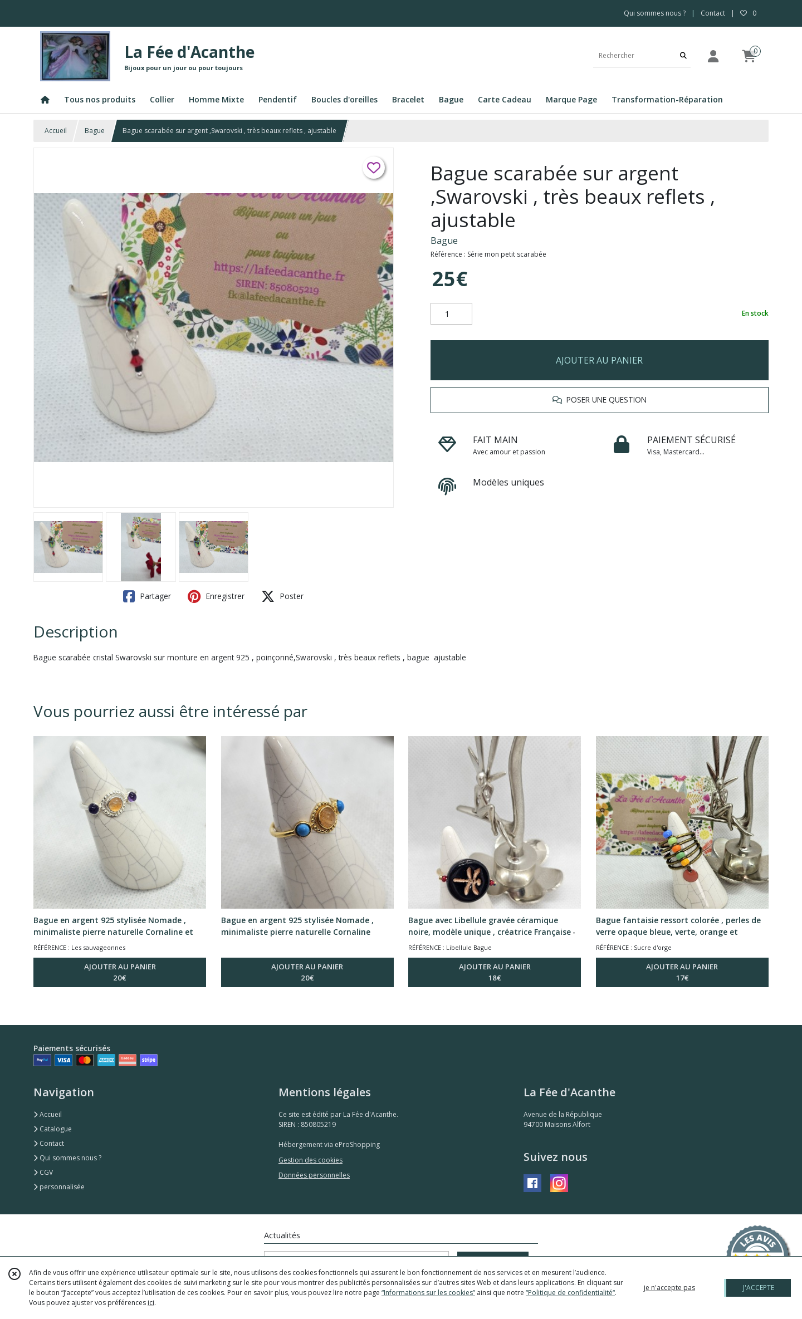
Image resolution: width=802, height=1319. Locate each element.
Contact (713, 13)
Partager (147, 596)
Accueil (56, 130)
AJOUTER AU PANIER (599, 360)
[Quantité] (451, 314)
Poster (282, 596)
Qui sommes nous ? (67, 1158)
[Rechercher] (683, 56)
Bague (95, 130)
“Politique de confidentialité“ (570, 1292)
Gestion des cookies (310, 1160)
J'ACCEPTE (758, 1287)
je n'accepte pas (669, 1287)
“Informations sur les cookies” (428, 1292)
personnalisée (59, 1186)
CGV (43, 1172)
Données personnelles (314, 1175)
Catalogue (52, 1129)
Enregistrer (216, 596)
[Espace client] (713, 56)
